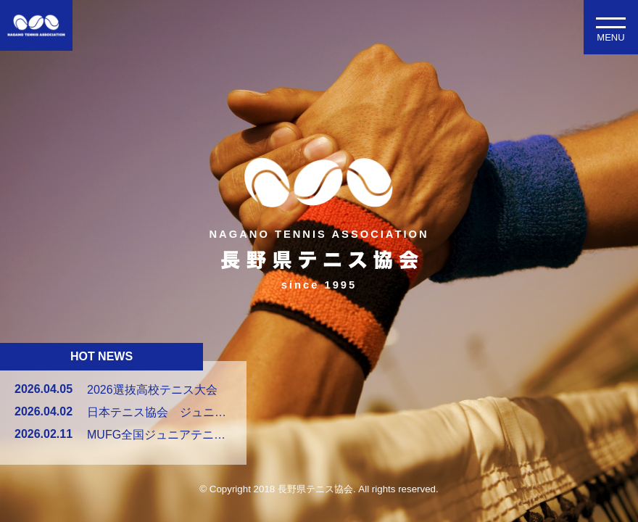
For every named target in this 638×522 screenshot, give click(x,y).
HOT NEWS (101, 356)
